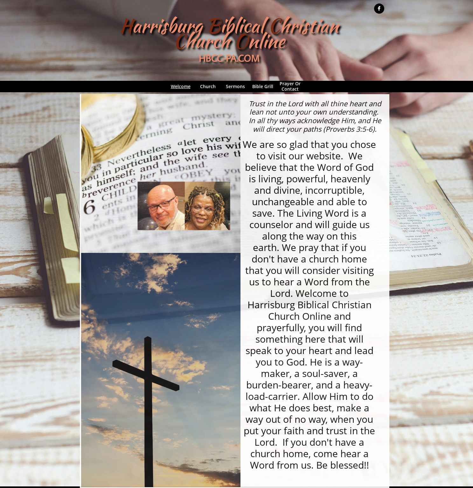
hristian (309, 25)
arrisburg (169, 25)
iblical (244, 25)
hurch (207, 41)
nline (266, 41)
